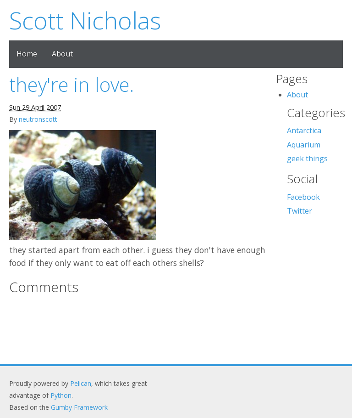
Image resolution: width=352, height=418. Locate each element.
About (62, 54)
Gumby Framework (79, 407)
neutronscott (38, 119)
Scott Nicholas (85, 20)
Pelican (80, 383)
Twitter (299, 211)
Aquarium (303, 145)
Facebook (303, 197)
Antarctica (304, 130)
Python (61, 395)
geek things (307, 158)
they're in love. (71, 84)
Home (26, 54)
